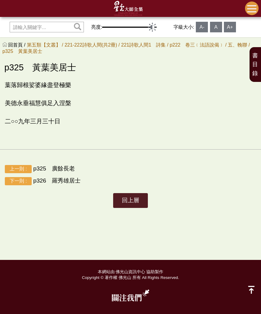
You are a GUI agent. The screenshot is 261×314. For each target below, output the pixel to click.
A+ (230, 27)
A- (201, 27)
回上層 (130, 200)
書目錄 (255, 64)
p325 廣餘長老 (40, 169)
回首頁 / (17, 44)
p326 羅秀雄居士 (43, 181)
